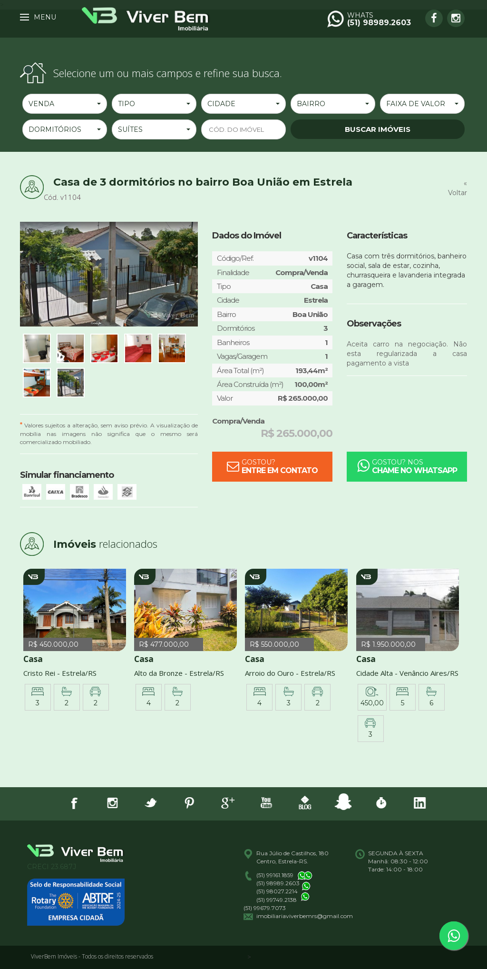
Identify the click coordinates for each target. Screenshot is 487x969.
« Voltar (457, 188)
